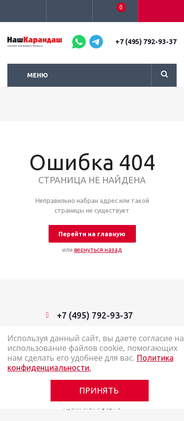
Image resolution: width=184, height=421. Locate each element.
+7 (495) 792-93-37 (146, 41)
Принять (99, 390)
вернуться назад (98, 250)
